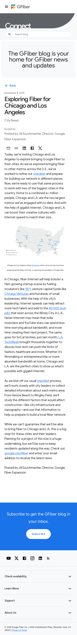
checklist (39, 174)
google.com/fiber (16, 453)
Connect (17, 26)
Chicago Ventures (16, 294)
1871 (28, 289)
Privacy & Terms (19, 630)
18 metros (35, 265)
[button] (38, 576)
